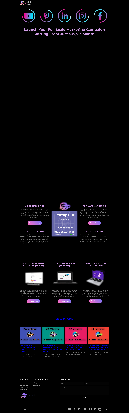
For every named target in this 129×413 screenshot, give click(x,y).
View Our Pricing (34, 223)
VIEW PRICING (64, 318)
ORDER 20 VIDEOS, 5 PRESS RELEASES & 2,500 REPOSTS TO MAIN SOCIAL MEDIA (76, 347)
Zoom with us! (94, 223)
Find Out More (33, 301)
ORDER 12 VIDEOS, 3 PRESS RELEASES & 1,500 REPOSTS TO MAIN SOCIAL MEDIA (98, 347)
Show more (64, 366)
